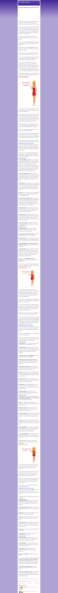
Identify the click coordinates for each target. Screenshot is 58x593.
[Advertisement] (29, 14)
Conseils (22, 581)
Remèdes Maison (24, 2)
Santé (27, 581)
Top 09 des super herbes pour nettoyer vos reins (30, 591)
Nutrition (25, 581)
